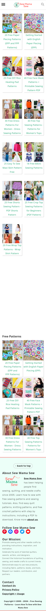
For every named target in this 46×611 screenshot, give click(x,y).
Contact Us (9, 585)
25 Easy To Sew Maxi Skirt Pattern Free (12, 167)
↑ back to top (23, 466)
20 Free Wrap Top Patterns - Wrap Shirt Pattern (12, 249)
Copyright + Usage (13, 594)
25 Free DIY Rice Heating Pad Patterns (12, 82)
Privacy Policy (10, 589)
